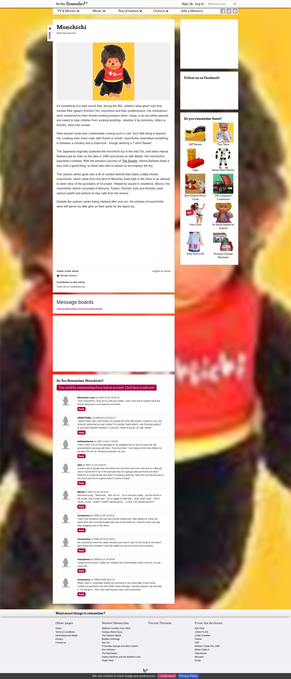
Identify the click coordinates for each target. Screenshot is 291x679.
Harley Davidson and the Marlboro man (121, 657)
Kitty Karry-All (195, 243)
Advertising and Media (66, 635)
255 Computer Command (223, 187)
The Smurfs (129, 161)
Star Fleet (199, 628)
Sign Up (187, 4)
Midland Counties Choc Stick (116, 628)
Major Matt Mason (223, 159)
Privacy (59, 639)
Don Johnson (108, 649)
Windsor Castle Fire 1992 (207, 646)
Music (99, 11)
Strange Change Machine (223, 245)
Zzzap (198, 660)
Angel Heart (108, 660)
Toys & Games (130, 11)
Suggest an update (161, 271)
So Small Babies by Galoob (223, 216)
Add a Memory (192, 11)
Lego (195, 159)
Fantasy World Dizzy (112, 632)
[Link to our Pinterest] (235, 11)
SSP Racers (195, 134)
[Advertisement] (26, 84)
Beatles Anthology (111, 639)
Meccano (199, 657)
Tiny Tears (223, 134)
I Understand (166, 676)
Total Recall (200, 653)
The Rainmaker (109, 653)
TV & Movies (68, 11)
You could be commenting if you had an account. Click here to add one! (106, 387)
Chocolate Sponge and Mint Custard (120, 646)
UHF (197, 642)
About (58, 628)
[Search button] (234, 4)
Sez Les (106, 642)
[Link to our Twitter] (228, 11)
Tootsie (198, 639)
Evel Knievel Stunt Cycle (195, 187)
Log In (199, 4)
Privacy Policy (188, 676)
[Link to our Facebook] (222, 11)
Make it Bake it (202, 649)
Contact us (60, 642)
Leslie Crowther (202, 635)
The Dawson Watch (111, 635)
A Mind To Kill (201, 632)
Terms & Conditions (65, 632)
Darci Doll (195, 214)
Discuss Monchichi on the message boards (79, 308)
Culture (161, 11)
